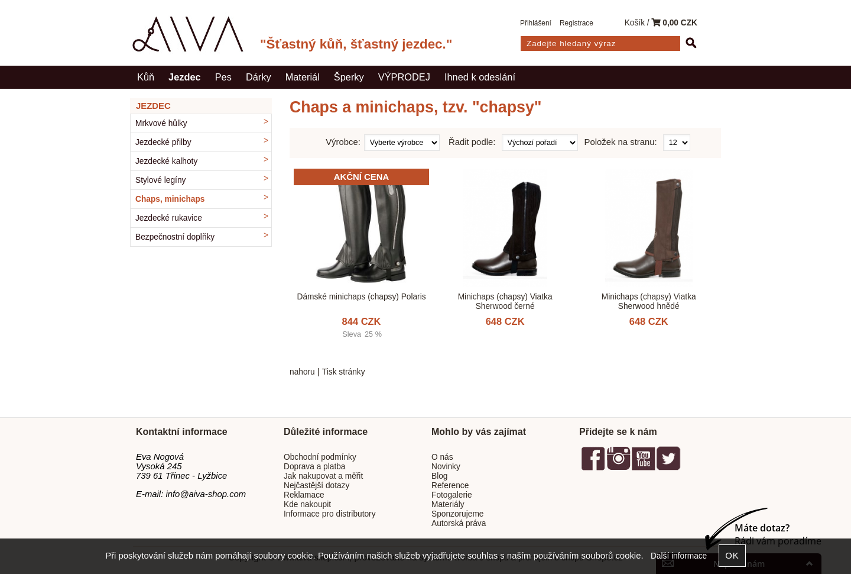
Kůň (145, 77)
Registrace (576, 23)
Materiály (448, 504)
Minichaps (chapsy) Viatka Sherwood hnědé (649, 301)
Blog (439, 476)
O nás (442, 457)
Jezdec (184, 77)
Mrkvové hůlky (161, 123)
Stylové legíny (160, 180)
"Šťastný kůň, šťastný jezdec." (356, 44)
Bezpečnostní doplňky (175, 237)
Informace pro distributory (330, 513)
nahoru (302, 371)
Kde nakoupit (307, 504)
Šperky (349, 77)
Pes (223, 77)
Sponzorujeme (457, 513)
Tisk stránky (343, 371)
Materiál (302, 77)
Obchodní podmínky (320, 457)
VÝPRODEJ (404, 77)
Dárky (258, 77)
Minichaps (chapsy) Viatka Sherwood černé (505, 301)
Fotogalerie (451, 495)
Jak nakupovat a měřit (323, 476)
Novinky (445, 466)
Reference (450, 485)
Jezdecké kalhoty (166, 161)
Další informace (679, 556)
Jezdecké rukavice (168, 218)
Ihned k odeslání (479, 77)
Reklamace (304, 495)
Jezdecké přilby (163, 142)
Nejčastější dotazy (316, 485)
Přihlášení (535, 23)
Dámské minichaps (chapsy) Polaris (361, 296)
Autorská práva (458, 523)
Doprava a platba (315, 466)
